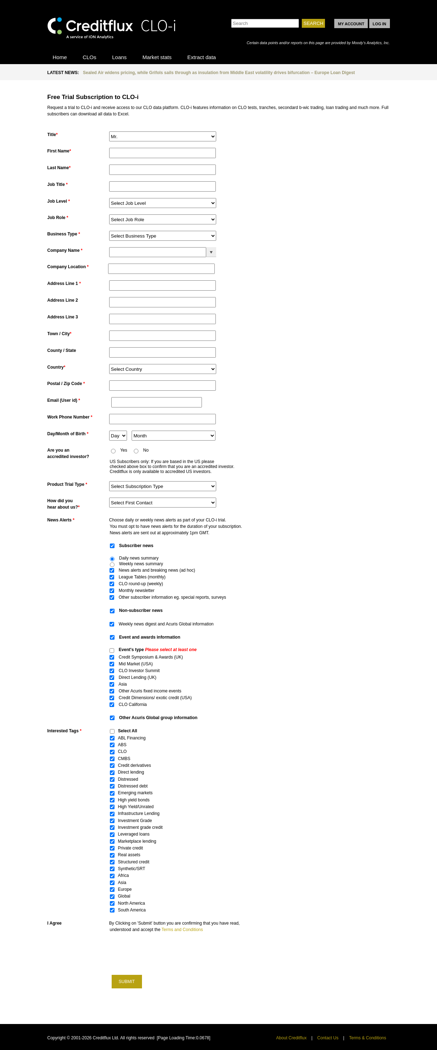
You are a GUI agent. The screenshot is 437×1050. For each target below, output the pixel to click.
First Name (59, 151)
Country (56, 367)
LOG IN (379, 24)
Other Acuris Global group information (158, 717)
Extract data (201, 57)
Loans (119, 57)
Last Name (59, 167)
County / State (62, 350)
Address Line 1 (64, 283)
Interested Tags (64, 730)
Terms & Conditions (367, 1037)
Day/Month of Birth (67, 433)
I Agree (54, 923)
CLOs (89, 57)
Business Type (63, 234)
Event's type (158, 649)
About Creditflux (291, 1037)
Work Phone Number (69, 417)
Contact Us (327, 1037)
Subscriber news (136, 545)
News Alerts (61, 520)
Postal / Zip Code (66, 383)
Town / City (59, 333)
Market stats (157, 57)
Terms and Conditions (182, 929)
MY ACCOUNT (351, 24)
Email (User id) (63, 400)
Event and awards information (149, 637)
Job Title (57, 184)
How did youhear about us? (63, 504)
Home (60, 57)
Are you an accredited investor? (68, 453)
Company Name (65, 250)
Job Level (58, 201)
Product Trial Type (67, 484)
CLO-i (112, 26)
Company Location (68, 266)
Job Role (57, 217)
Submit (127, 981)
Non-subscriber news (141, 610)
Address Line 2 (62, 300)
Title (52, 134)
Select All (127, 730)
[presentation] (164, 953)
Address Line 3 (62, 317)
